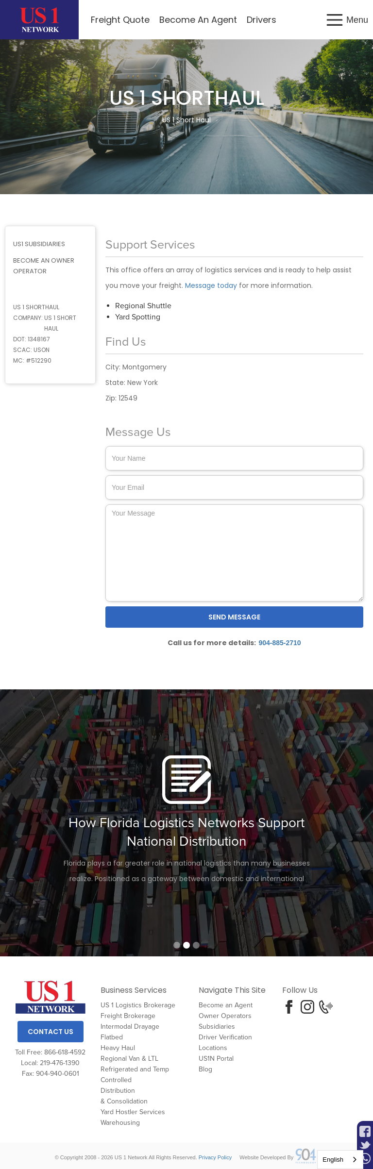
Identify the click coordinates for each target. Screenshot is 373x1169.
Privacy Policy (215, 1157)
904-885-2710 (279, 643)
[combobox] (340, 1159)
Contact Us (50, 1031)
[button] (346, 19)
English (332, 1159)
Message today (211, 285)
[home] (39, 19)
